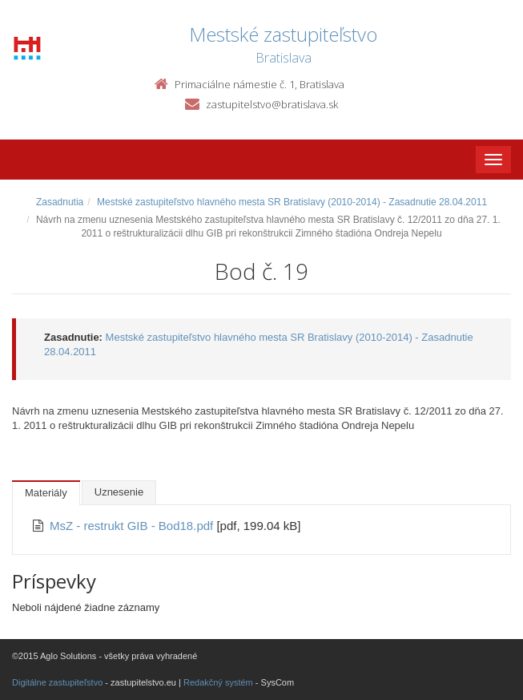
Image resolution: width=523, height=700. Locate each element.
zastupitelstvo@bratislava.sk (272, 104)
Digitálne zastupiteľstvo (57, 682)
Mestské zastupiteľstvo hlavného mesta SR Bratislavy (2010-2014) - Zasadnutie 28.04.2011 (292, 202)
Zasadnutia (59, 202)
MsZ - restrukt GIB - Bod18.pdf (133, 525)
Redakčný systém (218, 682)
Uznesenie (119, 492)
